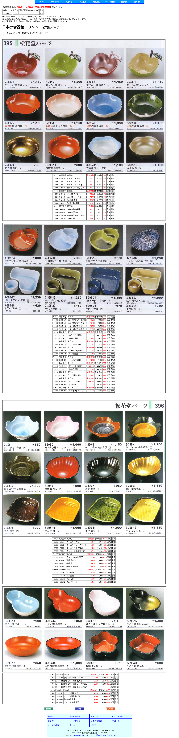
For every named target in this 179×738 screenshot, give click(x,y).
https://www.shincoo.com (106, 735)
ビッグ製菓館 (74, 721)
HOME (41, 2)
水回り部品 (55, 2)
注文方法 (124, 2)
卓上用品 (82, 2)
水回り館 (115, 721)
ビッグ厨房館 (74, 717)
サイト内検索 (110, 2)
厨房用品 (69, 2)
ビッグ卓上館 (117, 717)
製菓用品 (96, 2)
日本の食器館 (96, 721)
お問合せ (137, 2)
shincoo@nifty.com (77, 735)
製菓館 (51, 721)
